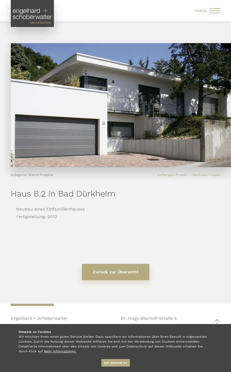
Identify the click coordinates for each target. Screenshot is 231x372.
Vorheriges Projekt (172, 175)
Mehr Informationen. (60, 351)
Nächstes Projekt (206, 175)
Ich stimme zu (115, 363)
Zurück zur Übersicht (116, 271)
